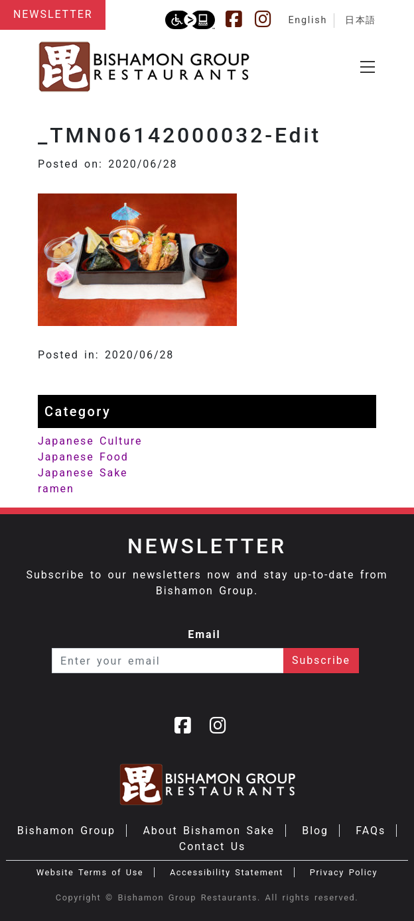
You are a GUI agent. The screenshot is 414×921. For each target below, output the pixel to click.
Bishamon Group (66, 830)
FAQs (370, 830)
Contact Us (212, 846)
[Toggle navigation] (367, 67)
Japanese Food (83, 457)
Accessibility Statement (226, 872)
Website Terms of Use (89, 872)
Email (204, 634)
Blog (315, 830)
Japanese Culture (90, 441)
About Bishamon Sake (208, 830)
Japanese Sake (82, 472)
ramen (56, 488)
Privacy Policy (344, 872)
